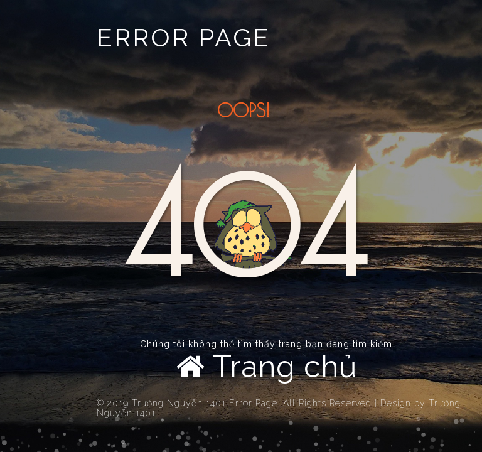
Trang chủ (267, 366)
